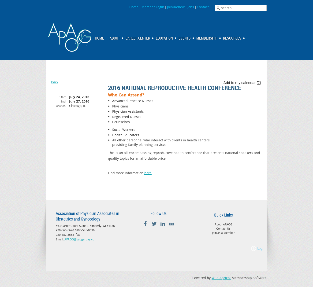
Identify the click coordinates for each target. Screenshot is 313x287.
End (63, 101)
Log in (262, 248)
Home (134, 7)
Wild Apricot (221, 278)
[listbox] (242, 83)
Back (54, 82)
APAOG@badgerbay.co (79, 239)
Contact (203, 7)
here (148, 173)
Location (60, 106)
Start (63, 97)
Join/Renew (176, 7)
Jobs (190, 7)
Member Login (153, 7)
